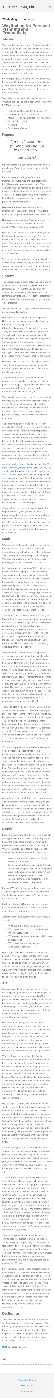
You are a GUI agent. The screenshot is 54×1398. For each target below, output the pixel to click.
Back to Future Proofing (14, 1347)
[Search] (50, 7)
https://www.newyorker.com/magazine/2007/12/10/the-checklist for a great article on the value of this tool (26, 471)
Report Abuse (27, 1391)
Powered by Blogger (27, 1380)
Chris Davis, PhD (22, 7)
